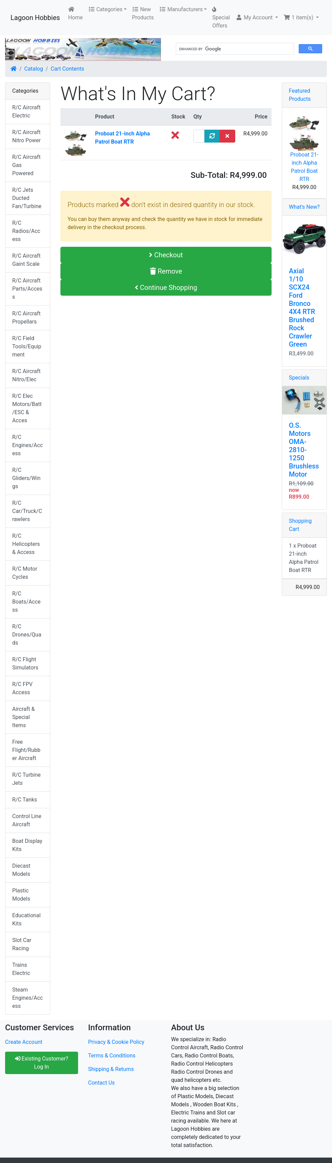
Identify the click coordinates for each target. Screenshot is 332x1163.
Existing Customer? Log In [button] (41, 1062)
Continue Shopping (166, 287)
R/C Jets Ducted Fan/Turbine (26, 198)
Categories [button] (105, 9)
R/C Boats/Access (26, 601)
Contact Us (101, 1082)
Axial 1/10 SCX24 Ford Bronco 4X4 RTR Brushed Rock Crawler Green (302, 307)
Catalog (33, 69)
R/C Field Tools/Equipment (26, 346)
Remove (166, 271)
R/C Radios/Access (26, 231)
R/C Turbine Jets (26, 779)
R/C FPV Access (22, 688)
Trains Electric (21, 969)
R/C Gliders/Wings (26, 478)
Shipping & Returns (111, 1069)
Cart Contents (67, 69)
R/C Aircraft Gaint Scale (26, 260)
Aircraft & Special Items (23, 717)
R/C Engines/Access (27, 445)
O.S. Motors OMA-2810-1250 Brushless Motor (304, 449)
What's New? (304, 207)
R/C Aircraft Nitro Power (26, 136)
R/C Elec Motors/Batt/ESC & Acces (27, 408)
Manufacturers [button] (181, 9)
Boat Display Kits (27, 845)
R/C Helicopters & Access (26, 544)
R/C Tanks (24, 799)
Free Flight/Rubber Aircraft (26, 750)
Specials (299, 377)
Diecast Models (21, 870)
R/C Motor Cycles (24, 573)
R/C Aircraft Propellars (26, 317)
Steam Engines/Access (27, 997)
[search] (234, 49)
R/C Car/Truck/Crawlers (27, 511)
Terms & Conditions (112, 1055)
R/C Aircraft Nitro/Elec (26, 375)
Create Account (23, 1042)
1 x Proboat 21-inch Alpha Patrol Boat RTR (303, 557)
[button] (257, 17)
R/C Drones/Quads (26, 634)
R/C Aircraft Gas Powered (26, 165)
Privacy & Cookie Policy (116, 1042)
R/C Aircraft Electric (26, 111)
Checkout (166, 255)
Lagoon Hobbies (35, 18)
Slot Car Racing (21, 944)
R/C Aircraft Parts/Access (27, 288)
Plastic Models (21, 894)
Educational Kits (26, 919)
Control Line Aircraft (26, 820)
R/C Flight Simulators (25, 663)
